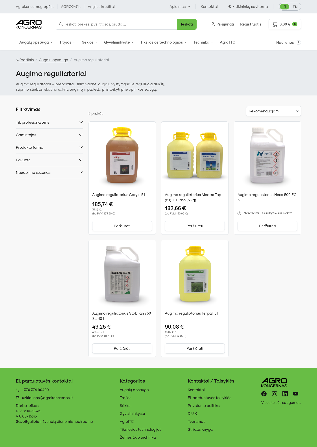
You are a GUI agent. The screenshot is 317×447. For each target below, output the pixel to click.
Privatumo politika (204, 405)
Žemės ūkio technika (138, 437)
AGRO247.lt (71, 6)
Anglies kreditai (101, 6)
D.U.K (192, 413)
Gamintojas (26, 135)
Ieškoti (187, 24)
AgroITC (127, 421)
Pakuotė (23, 160)
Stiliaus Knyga (200, 429)
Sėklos (88, 42)
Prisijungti (222, 24)
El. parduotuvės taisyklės (209, 398)
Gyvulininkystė (117, 42)
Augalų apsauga (34, 42)
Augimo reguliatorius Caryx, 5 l (118, 194)
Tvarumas (196, 421)
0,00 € (284, 24)
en (295, 7)
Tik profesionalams (32, 122)
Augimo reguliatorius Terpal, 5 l (191, 313)
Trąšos (65, 42)
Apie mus (178, 6)
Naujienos (288, 42)
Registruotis (251, 24)
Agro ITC (227, 42)
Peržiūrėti (122, 226)
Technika (202, 42)
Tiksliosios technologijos (162, 42)
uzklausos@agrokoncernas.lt (47, 398)
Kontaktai (196, 390)
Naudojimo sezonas (33, 172)
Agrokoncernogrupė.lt (35, 6)
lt (284, 7)
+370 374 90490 (35, 390)
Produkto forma (29, 147)
